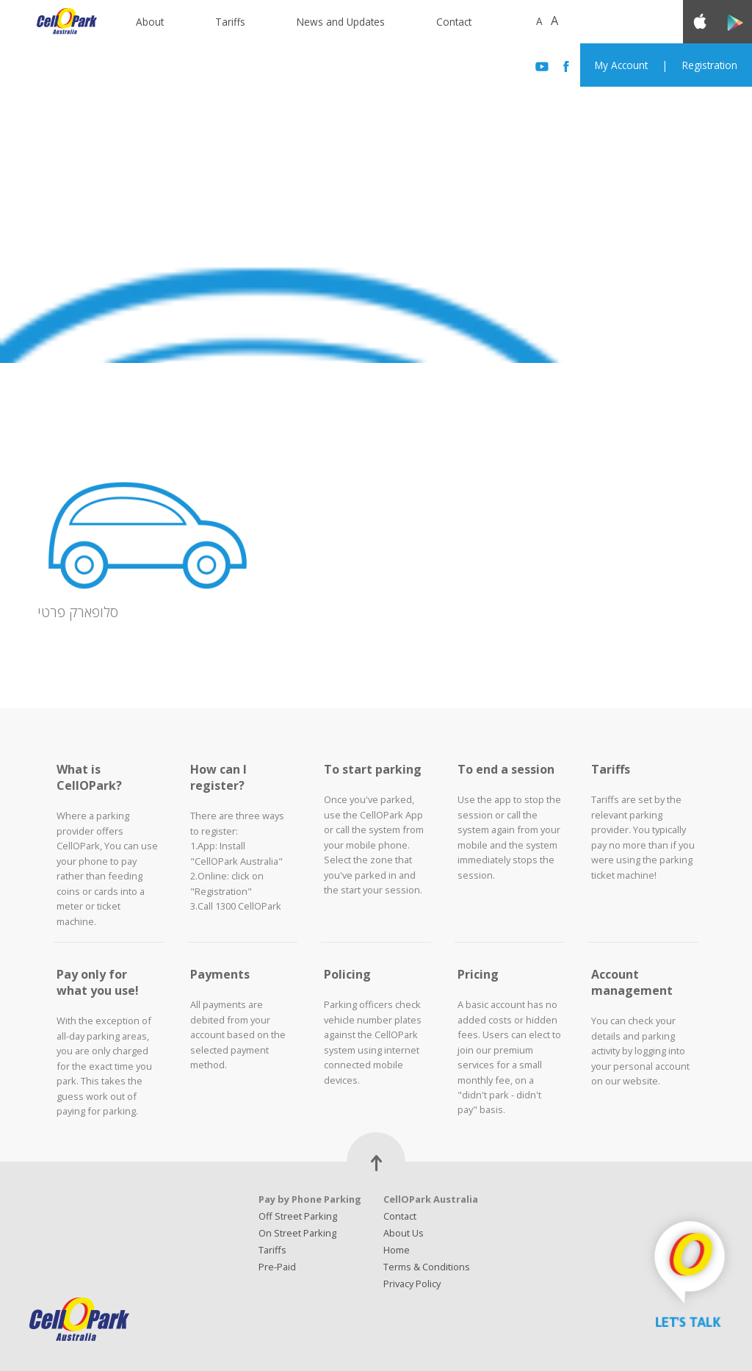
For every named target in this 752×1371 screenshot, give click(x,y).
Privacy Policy (412, 1283)
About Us (403, 1232)
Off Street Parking (297, 1216)
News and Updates (341, 22)
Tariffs (230, 22)
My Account (621, 65)
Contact (453, 22)
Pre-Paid (277, 1266)
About (150, 22)
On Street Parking (297, 1232)
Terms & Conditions (426, 1266)
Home (396, 1249)
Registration (709, 65)
